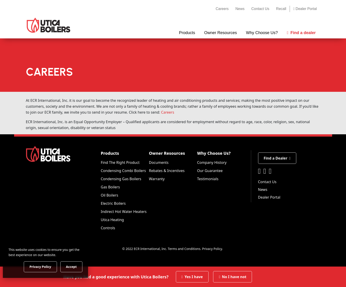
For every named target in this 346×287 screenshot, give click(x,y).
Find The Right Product (120, 162)
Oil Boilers (109, 195)
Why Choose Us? (214, 153)
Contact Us (260, 9)
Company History (212, 162)
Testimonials (208, 178)
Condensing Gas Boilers (121, 178)
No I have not (232, 276)
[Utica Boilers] (48, 25)
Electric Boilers (113, 203)
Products (110, 153)
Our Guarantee (210, 170)
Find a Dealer (277, 158)
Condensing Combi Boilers (123, 170)
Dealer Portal (305, 9)
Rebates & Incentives (167, 170)
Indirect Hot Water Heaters (124, 211)
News (239, 9)
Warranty (157, 178)
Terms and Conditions (184, 249)
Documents (159, 162)
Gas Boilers (110, 187)
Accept (77, 266)
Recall (281, 9)
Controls (108, 227)
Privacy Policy (212, 249)
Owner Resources (167, 153)
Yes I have (192, 276)
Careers (222, 9)
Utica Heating (112, 219)
